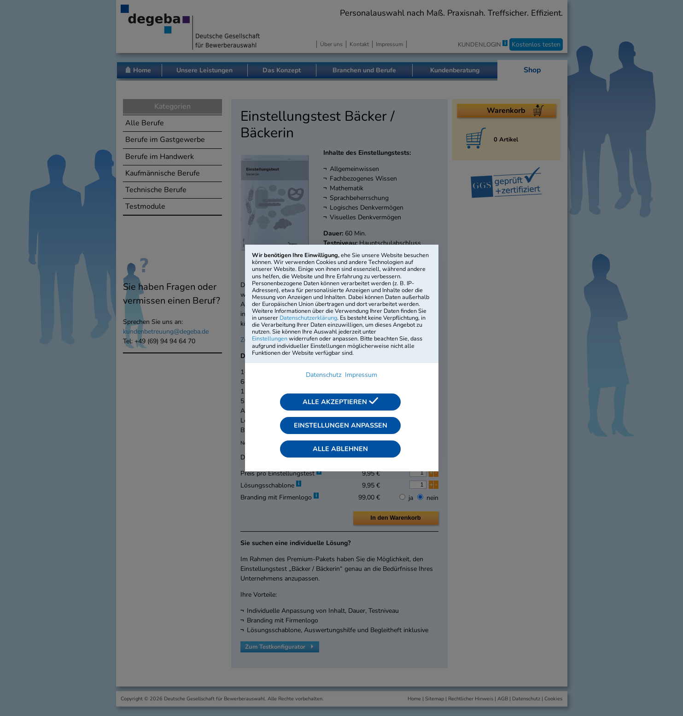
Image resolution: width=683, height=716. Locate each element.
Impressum (361, 374)
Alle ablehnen (340, 448)
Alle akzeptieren (340, 401)
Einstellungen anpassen (340, 425)
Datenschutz (323, 374)
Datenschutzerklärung (308, 318)
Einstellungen (269, 338)
